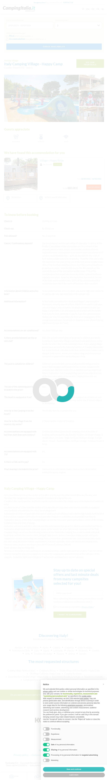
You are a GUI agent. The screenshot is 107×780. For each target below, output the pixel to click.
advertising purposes (75, 705)
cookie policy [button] (86, 696)
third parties (84, 698)
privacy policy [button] (48, 691)
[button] (103, 684)
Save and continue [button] (74, 769)
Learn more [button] (73, 775)
